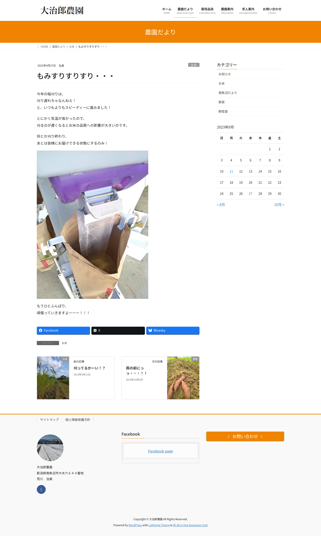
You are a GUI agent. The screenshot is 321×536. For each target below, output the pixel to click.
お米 (194, 65)
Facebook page (160, 451)
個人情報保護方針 (77, 419)
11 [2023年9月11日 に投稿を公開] (231, 171)
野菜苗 (223, 111)
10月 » (279, 204)
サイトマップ (49, 419)
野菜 (221, 102)
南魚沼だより (227, 92)
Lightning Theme (159, 525)
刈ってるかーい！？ (89, 368)
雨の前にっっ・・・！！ (136, 370)
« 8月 (221, 204)
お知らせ (224, 74)
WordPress (135, 525)
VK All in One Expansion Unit (190, 525)
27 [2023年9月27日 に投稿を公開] (250, 193)
